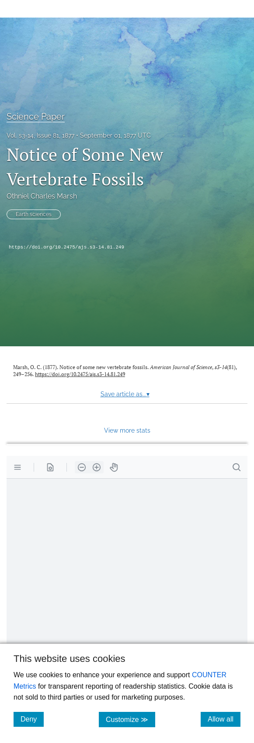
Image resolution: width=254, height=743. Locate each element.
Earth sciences (34, 214)
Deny (32, 719)
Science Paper (36, 116)
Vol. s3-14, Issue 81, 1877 (40, 135)
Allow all (224, 719)
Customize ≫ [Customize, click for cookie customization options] (130, 719)
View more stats (127, 430)
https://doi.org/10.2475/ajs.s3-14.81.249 (66, 247)
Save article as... (125, 394)
